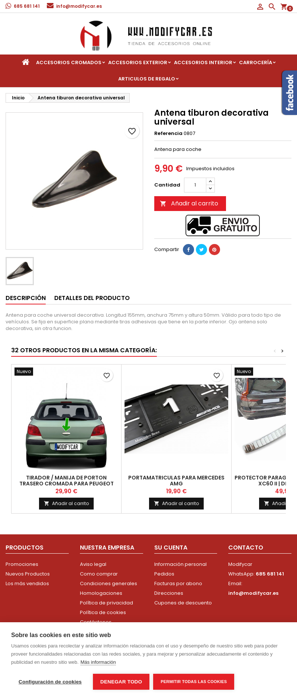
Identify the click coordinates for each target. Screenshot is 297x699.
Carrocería (255, 62)
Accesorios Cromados (68, 62)
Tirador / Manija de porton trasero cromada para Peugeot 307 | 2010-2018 (66, 483)
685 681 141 (27, 6)
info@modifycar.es (79, 6)
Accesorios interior (203, 62)
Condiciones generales (108, 583)
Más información (98, 662)
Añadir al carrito (189, 203)
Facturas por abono (178, 583)
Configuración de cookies (50, 682)
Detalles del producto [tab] (92, 298)
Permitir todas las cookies (194, 681)
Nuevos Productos (28, 573)
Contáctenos (96, 622)
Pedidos (164, 573)
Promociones (22, 564)
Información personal (180, 564)
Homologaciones (101, 593)
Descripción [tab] (26, 298)
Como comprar (99, 573)
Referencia (168, 133)
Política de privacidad (106, 602)
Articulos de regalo (146, 78)
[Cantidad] (195, 185)
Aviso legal (93, 564)
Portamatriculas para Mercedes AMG (176, 480)
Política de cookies (103, 612)
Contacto (245, 547)
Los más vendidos (27, 583)
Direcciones (168, 593)
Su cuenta (170, 547)
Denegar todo (121, 682)
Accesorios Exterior (137, 62)
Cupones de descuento (183, 602)
